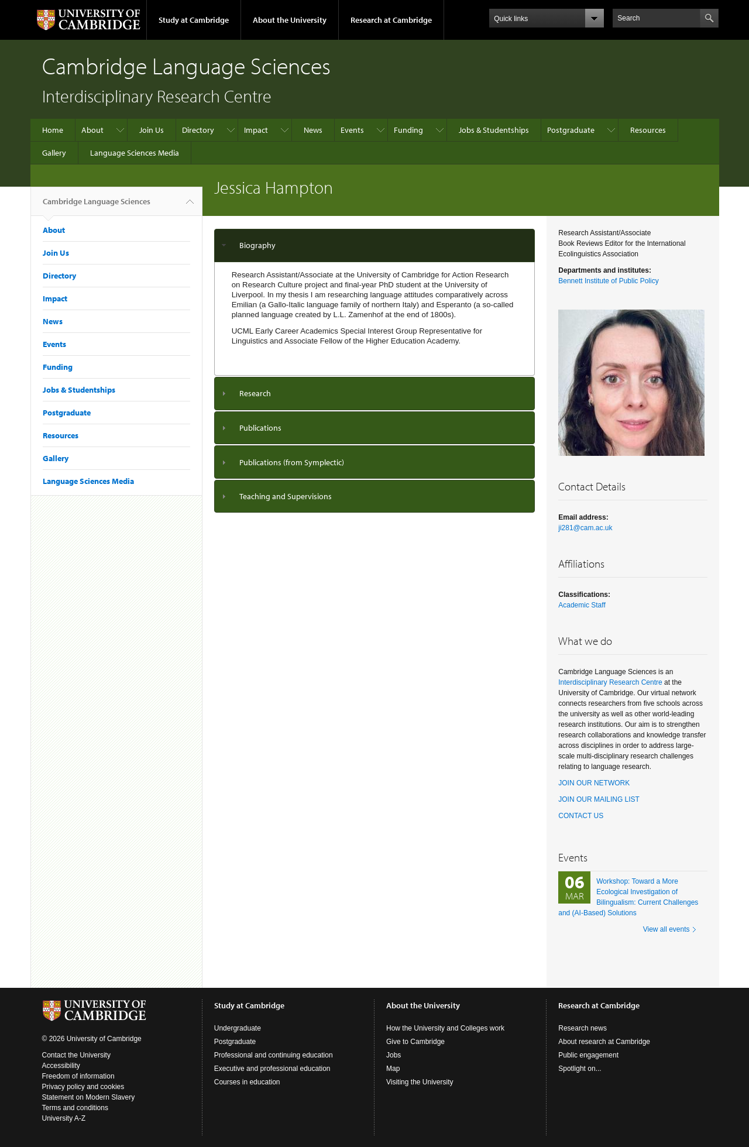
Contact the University (76, 1055)
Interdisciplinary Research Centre (610, 682)
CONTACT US (580, 816)
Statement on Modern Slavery (88, 1097)
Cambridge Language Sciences (96, 206)
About (92, 130)
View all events (666, 929)
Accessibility (61, 1066)
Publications (260, 428)
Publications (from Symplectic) (291, 462)
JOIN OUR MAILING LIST (599, 799)
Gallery (54, 152)
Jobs (393, 1055)
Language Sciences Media (134, 152)
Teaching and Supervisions (285, 496)
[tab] (374, 245)
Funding (408, 130)
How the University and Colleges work (445, 1028)
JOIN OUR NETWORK (594, 783)
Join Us (151, 130)
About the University (290, 20)
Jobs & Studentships (494, 130)
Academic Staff (581, 605)
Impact (256, 130)
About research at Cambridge (604, 1042)
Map (393, 1068)
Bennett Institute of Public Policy (608, 281)
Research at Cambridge (391, 20)
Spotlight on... (579, 1068)
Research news (582, 1028)
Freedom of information (78, 1076)
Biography (257, 245)
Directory (198, 130)
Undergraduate (237, 1028)
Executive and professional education (272, 1068)
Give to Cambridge (415, 1042)
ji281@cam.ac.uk (585, 528)
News (313, 130)
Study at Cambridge (194, 20)
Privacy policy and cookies (83, 1087)
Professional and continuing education (273, 1055)
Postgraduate (571, 130)
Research (255, 393)
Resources (648, 130)
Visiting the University (419, 1082)
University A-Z (64, 1118)
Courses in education (247, 1082)
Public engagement (588, 1055)
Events (352, 130)
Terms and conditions (75, 1108)
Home (52, 130)
